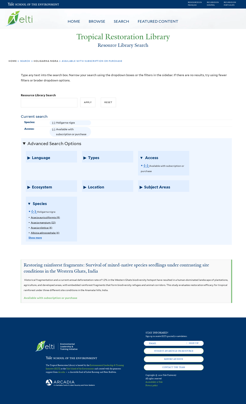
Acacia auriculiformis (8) (45, 217)
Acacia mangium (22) (43, 222)
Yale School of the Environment (17, 4)
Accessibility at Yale (154, 382)
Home (74, 21)
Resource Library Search (38, 95)
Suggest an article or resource (173, 351)
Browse (97, 21)
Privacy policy (152, 385)
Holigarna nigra (46, 60)
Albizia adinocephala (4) (45, 232)
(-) (54, 122)
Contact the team (173, 367)
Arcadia (61, 372)
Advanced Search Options (54, 143)
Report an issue (173, 359)
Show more (35, 237)
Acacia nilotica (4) (41, 227)
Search (121, 21)
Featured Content (158, 21)
